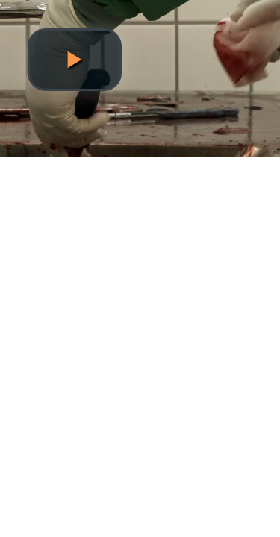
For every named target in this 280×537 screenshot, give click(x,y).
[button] (75, 59)
